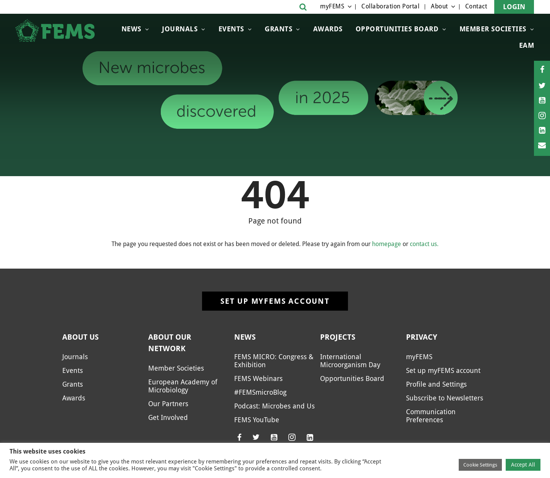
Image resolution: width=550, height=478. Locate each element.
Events (231, 29)
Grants (278, 29)
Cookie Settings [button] (480, 465)
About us (80, 337)
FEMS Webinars (258, 378)
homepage (386, 244)
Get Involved (168, 417)
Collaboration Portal (390, 6)
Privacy (421, 337)
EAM (526, 45)
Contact (476, 6)
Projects (337, 337)
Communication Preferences (431, 416)
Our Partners (168, 404)
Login (514, 7)
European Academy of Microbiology (182, 386)
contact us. (424, 244)
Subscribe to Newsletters (444, 398)
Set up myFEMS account (275, 301)
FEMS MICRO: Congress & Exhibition (274, 361)
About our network (169, 342)
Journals (179, 29)
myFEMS (332, 6)
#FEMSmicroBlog (260, 392)
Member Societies (492, 29)
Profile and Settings (436, 384)
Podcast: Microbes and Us (274, 406)
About (439, 6)
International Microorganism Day (350, 361)
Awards (328, 29)
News (131, 29)
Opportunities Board (397, 29)
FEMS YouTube (256, 420)
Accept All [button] (523, 465)
